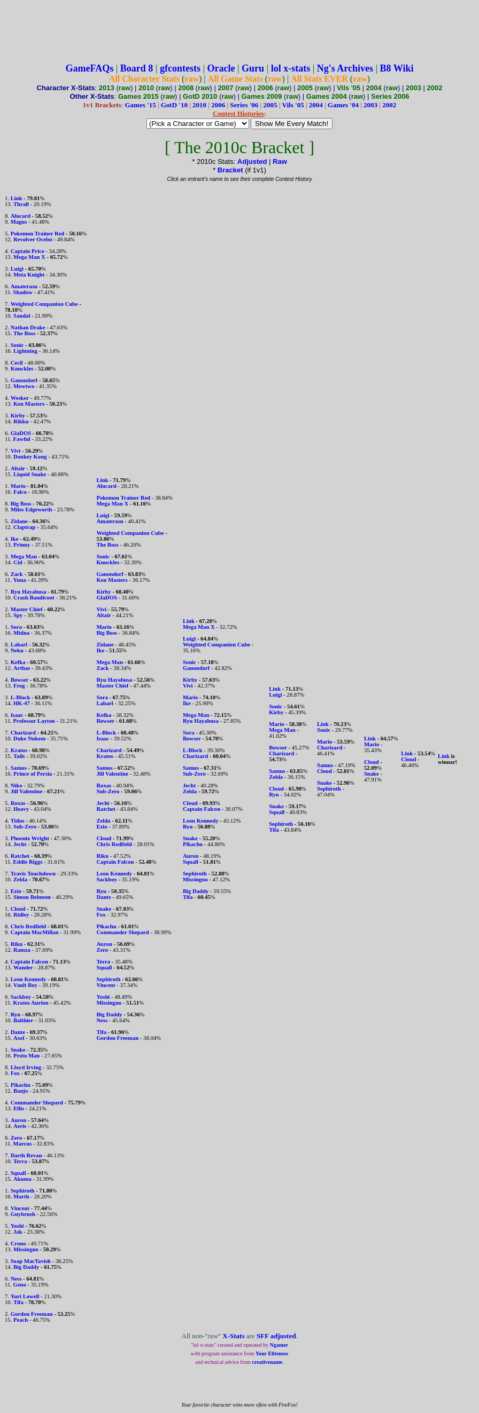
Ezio (16, 891)
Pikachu (20, 1085)
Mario (18, 486)
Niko (16, 785)
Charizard (23, 733)
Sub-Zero (24, 827)
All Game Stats (235, 78)
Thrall (21, 204)
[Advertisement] (239, 28)
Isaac (17, 715)
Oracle (221, 68)
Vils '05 (348, 88)
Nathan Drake (28, 327)
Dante (18, 1032)
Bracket (230, 170)
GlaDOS (21, 433)
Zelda (20, 879)
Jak (17, 1232)
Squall (18, 1173)
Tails (19, 756)
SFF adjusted (276, 1336)
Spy (17, 615)
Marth (21, 1196)
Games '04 (343, 105)
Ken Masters (28, 404)
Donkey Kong (30, 457)
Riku (17, 944)
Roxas (18, 803)
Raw (280, 161)
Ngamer (279, 1345)
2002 (435, 88)
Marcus (22, 1144)
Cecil (17, 363)
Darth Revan (26, 1155)
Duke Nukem (29, 738)
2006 (265, 88)
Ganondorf (24, 380)
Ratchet (20, 856)
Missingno (25, 1249)
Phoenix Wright (30, 838)
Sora (16, 627)
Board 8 (136, 68)
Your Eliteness (272, 1353)
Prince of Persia (32, 774)
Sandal (21, 316)
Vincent (20, 1208)
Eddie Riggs (28, 862)
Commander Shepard (37, 1103)
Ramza (21, 950)
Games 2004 (326, 96)
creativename (267, 1362)
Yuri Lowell (25, 1296)
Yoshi (17, 1226)
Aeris (19, 1126)
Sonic (17, 345)
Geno (19, 1285)
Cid (17, 562)
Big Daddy (26, 1267)
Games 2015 (138, 96)
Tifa (18, 1302)
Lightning (25, 351)
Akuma (22, 1179)
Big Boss (21, 504)
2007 (226, 88)
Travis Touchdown (33, 874)
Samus (19, 768)
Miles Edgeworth (31, 509)
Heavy (21, 809)
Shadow (23, 292)
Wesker (20, 398)
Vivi (16, 451)
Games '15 (140, 105)
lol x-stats (291, 68)
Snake (18, 1050)
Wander (23, 967)
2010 (146, 88)
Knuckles (22, 369)
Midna (21, 633)
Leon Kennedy (29, 979)
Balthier (23, 1020)
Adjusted (252, 161)
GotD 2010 (200, 96)
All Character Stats (144, 78)
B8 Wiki (397, 68)
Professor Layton (34, 721)
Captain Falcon (29, 962)
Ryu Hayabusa (29, 592)
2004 (374, 88)
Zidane (19, 521)
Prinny (21, 545)
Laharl (19, 645)
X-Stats (233, 1336)
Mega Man (24, 556)
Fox (15, 1073)
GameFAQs (90, 68)
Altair (18, 468)
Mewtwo (23, 386)
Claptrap (24, 527)
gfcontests (180, 68)
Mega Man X (29, 257)
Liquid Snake (29, 474)
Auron (18, 1120)
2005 (305, 88)
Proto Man (26, 1056)
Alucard (20, 216)
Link (16, 198)
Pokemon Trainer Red (38, 233)
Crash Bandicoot (34, 598)
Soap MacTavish (31, 1261)
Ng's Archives (345, 68)
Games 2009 (262, 96)
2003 (413, 88)
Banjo (20, 1091)
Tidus (18, 821)
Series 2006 (390, 96)
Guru (253, 68)
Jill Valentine (27, 791)
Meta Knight (28, 275)
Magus (19, 222)
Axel (19, 1038)
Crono (18, 1243)
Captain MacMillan (35, 932)
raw (191, 78)
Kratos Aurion (31, 1003)
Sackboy (21, 997)
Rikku (20, 421)
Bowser (20, 680)
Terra (20, 1161)
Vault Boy (25, 985)
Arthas (21, 668)
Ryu (16, 1014)
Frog (19, 686)
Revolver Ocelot (32, 239)
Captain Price (27, 251)
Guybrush (23, 1214)
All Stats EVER (319, 78)
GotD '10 (174, 105)
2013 (106, 88)
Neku (17, 650)
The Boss (24, 333)
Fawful (21, 439)
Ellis (18, 1108)
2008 (186, 88)
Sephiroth (23, 1191)
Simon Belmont (32, 897)
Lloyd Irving (26, 1067)
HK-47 (21, 703)
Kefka (18, 662)
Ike (15, 539)
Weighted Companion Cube (44, 304)
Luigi (17, 269)
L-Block (20, 697)
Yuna (19, 580)
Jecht (19, 844)
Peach (20, 1320)
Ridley (21, 915)
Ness (16, 1279)
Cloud (18, 909)
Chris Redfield (29, 926)
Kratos (19, 750)
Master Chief (27, 609)
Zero (16, 1138)
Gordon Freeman (32, 1314)
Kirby (18, 416)
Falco (20, 492)
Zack (17, 574)
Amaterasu (24, 286)
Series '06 (244, 105)
